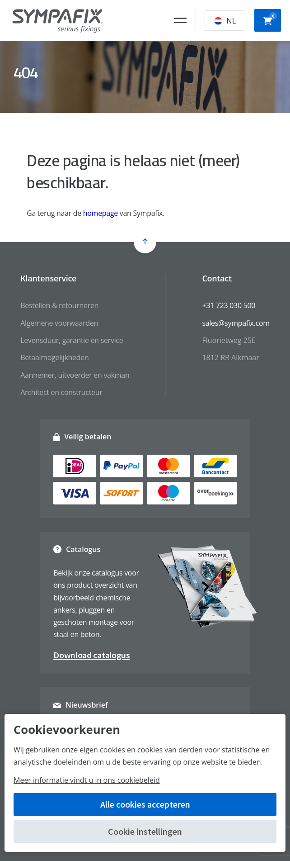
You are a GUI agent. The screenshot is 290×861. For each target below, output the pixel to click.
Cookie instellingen (145, 831)
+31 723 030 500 (228, 305)
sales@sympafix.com (235, 323)
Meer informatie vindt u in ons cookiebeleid (87, 780)
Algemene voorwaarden (59, 323)
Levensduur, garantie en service (71, 340)
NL (225, 21)
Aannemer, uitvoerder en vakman (74, 375)
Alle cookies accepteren (145, 804)
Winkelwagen (270, 19)
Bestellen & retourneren (59, 305)
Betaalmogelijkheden (54, 357)
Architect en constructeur (61, 392)
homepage (100, 213)
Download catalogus (91, 655)
